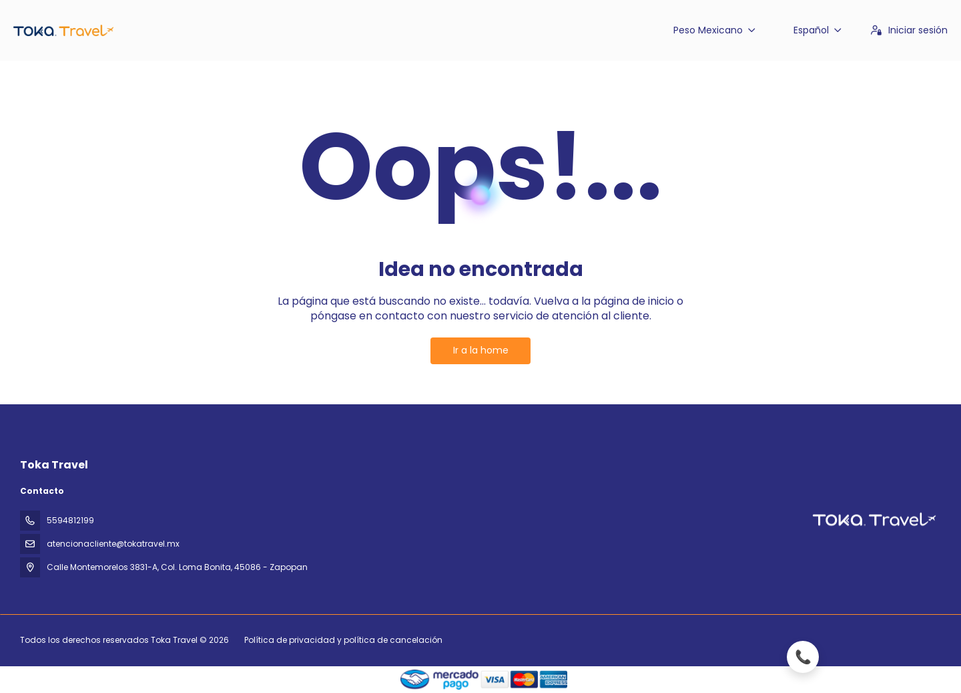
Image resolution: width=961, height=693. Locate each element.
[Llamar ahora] (867, 657)
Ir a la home (481, 350)
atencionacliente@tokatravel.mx (113, 543)
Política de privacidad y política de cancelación (343, 640)
